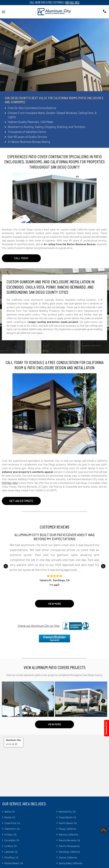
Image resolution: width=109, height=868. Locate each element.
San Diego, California (69, 851)
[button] (3, 11)
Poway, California (67, 828)
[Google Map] (54, 765)
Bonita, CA (10, 817)
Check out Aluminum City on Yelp (38, 625)
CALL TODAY (21, 258)
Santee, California (68, 857)
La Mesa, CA (11, 846)
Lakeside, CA (11, 851)
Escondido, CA (12, 840)
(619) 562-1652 (72, 2)
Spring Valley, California (70, 863)
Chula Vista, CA (12, 823)
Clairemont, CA (12, 828)
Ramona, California (68, 834)
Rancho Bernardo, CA (69, 840)
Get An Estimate (21, 501)
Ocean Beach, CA (67, 817)
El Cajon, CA (11, 834)
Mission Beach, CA (14, 863)
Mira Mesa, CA (11, 857)
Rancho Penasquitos (69, 846)
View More (54, 603)
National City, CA (67, 811)
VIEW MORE (54, 724)
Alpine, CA (10, 811)
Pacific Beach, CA (68, 823)
